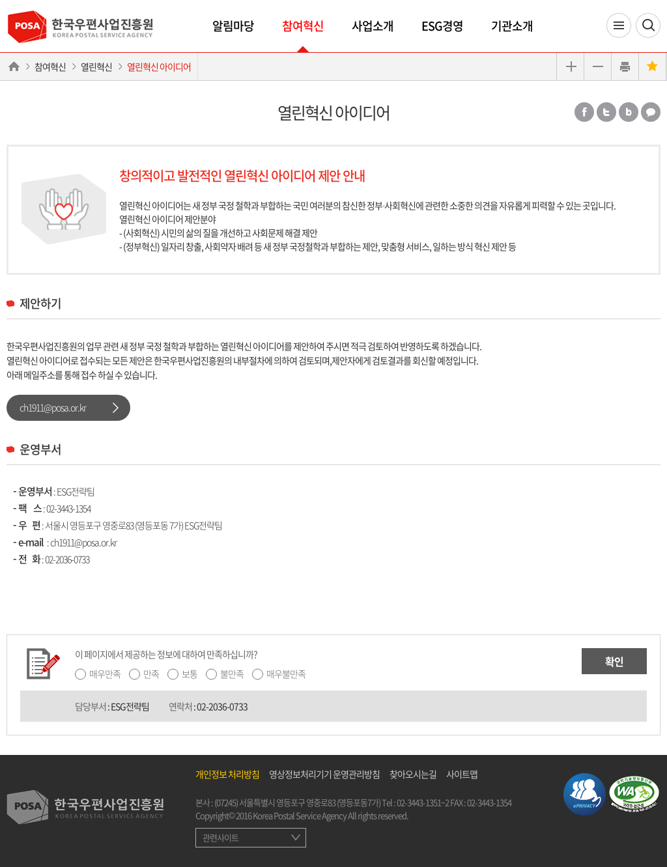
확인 (614, 661)
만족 (151, 673)
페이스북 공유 (584, 112)
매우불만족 (285, 673)
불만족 (232, 673)
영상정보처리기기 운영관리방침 (324, 774)
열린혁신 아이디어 (159, 66)
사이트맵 (461, 774)
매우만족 (105, 673)
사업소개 (372, 26)
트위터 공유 (606, 112)
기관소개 (512, 26)
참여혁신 (303, 26)
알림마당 (233, 26)
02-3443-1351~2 (423, 802)
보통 (189, 673)
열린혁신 (96, 66)
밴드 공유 (628, 112)
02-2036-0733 (67, 558)
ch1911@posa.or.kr (53, 407)
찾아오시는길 (413, 774)
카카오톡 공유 (650, 112)
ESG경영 (442, 26)
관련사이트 (220, 837)
